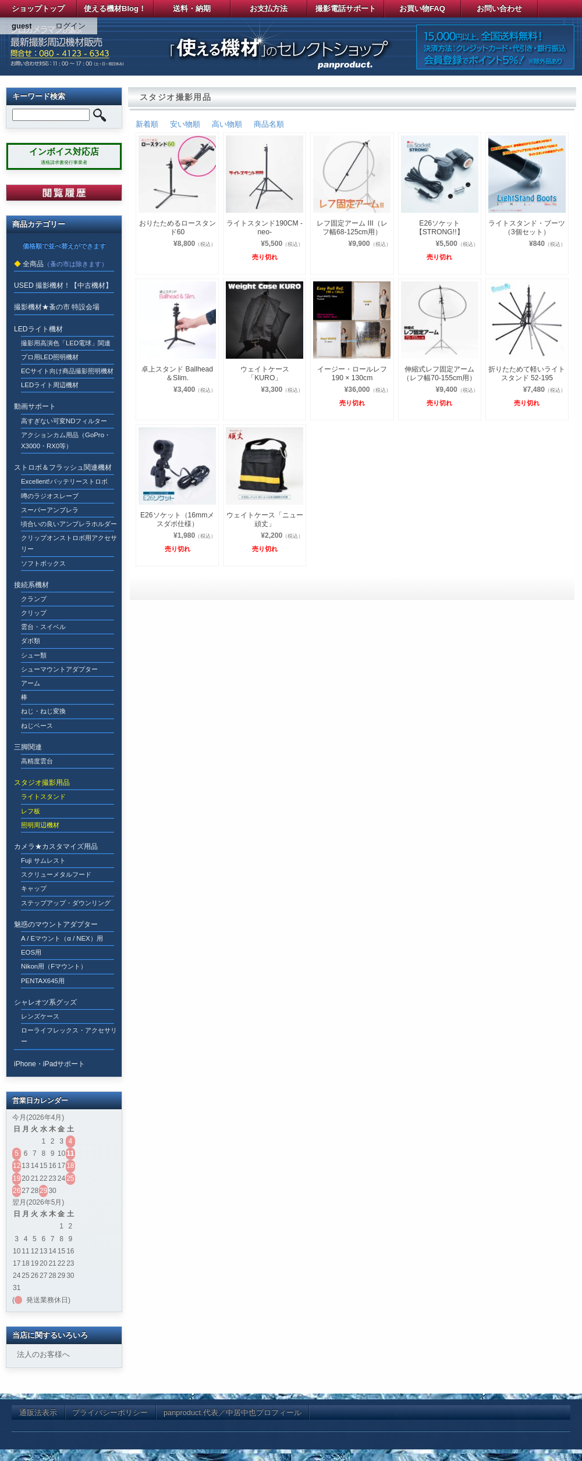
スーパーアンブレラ (50, 509)
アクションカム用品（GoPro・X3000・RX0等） (66, 440)
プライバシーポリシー (110, 1412)
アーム (30, 683)
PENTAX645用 (43, 980)
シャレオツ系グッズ (45, 1002)
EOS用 (31, 952)
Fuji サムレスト (43, 860)
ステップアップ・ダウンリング (66, 902)
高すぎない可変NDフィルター (64, 420)
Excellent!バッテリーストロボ (64, 481)
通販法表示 (38, 1412)
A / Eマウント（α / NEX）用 (62, 938)
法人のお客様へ (43, 1354)
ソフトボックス (43, 563)
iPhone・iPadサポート (49, 1064)
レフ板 (30, 811)
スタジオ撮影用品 (42, 782)
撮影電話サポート (345, 8)
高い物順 (227, 124)
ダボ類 (30, 640)
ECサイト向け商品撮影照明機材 (67, 370)
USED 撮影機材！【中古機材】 (63, 285)
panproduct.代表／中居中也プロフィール (232, 1412)
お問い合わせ (499, 8)
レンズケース (40, 1016)
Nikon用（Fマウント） (54, 966)
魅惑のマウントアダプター (56, 924)
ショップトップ (38, 8)
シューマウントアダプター (59, 669)
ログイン (70, 26)
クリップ (34, 612)
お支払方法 (269, 8)
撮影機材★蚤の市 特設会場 (57, 307)
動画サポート (35, 406)
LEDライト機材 (38, 329)
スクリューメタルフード (56, 874)
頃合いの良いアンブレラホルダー (69, 523)
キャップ (34, 888)
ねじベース (37, 725)
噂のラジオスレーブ (50, 495)
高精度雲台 (37, 761)
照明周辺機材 (40, 824)
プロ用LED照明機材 (50, 356)
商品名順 (269, 124)
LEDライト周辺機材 (50, 384)
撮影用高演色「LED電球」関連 (66, 343)
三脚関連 (28, 747)
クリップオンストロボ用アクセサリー (69, 543)
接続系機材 (31, 585)
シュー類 (34, 655)
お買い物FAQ (422, 8)
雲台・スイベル (43, 626)
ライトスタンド (43, 796)
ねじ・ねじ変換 (43, 711)
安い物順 (185, 124)
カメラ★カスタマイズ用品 (56, 846)
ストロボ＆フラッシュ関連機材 (63, 467)
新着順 (147, 124)
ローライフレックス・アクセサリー (69, 1036)
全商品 (33, 264)
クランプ (34, 598)
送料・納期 (192, 8)
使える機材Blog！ (115, 8)
